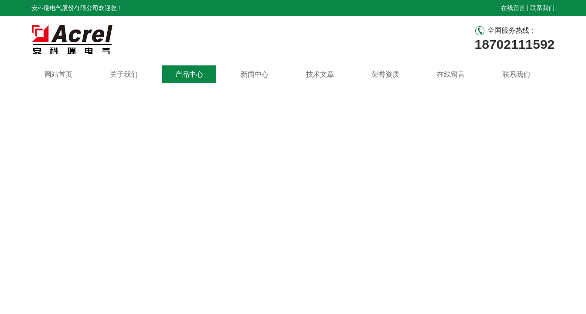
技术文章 (320, 74)
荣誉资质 (385, 74)
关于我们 (124, 74)
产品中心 (189, 74)
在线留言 (513, 7)
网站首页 (58, 74)
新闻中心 (255, 74)
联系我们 (542, 7)
